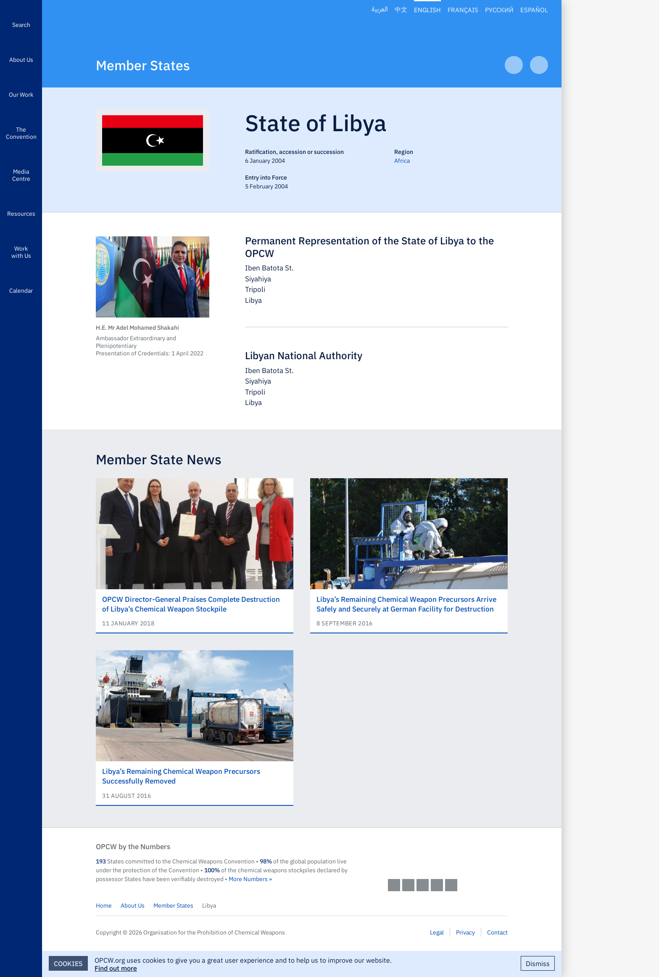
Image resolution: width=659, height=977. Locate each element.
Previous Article (514, 65)
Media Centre (21, 175)
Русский (499, 9)
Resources (21, 213)
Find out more (116, 967)
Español (534, 9)
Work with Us (21, 251)
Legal (437, 932)
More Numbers (248, 878)
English (427, 9)
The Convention (21, 132)
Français (463, 9)
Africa (402, 160)
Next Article (539, 65)
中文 (401, 9)
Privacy (465, 932)
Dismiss (538, 963)
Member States (143, 64)
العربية (380, 9)
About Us (21, 59)
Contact (497, 932)
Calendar (21, 290)
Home (104, 905)
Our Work (21, 94)
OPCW (448, 854)
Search (21, 24)
